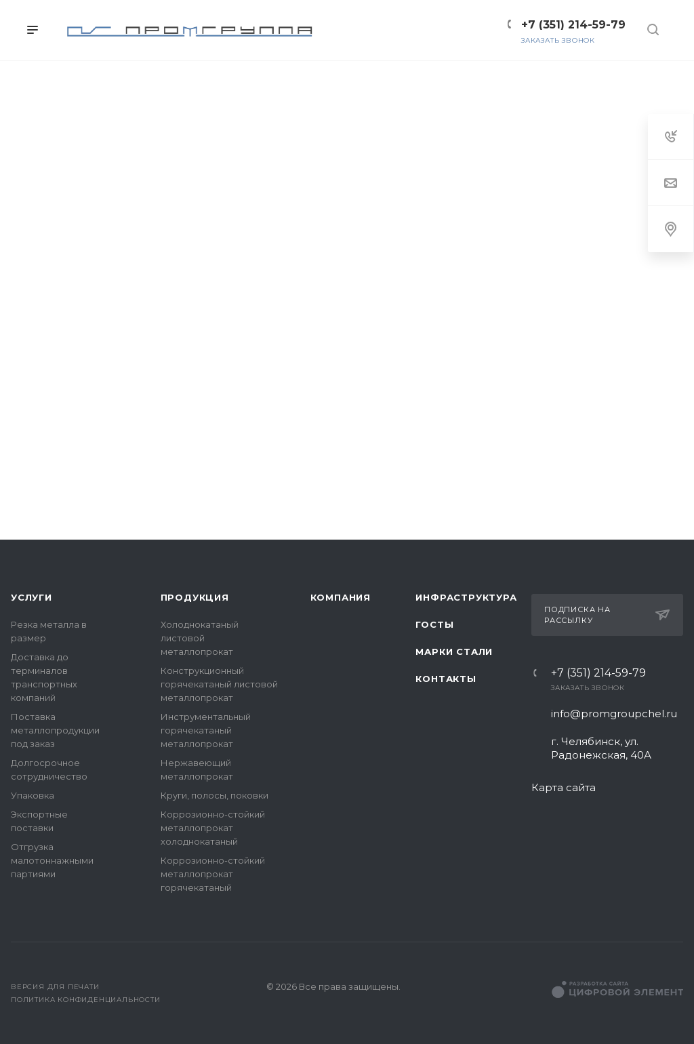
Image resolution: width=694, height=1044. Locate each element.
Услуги (31, 597)
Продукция (195, 597)
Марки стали (454, 651)
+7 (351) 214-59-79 (598, 673)
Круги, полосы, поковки (214, 795)
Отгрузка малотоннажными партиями (52, 860)
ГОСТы (434, 624)
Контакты (445, 678)
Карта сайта (563, 787)
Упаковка (32, 795)
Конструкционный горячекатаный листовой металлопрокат (219, 684)
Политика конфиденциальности (86, 999)
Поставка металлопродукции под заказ (55, 730)
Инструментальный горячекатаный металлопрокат (206, 730)
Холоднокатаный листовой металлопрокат (200, 638)
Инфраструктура (465, 597)
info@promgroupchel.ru (614, 713)
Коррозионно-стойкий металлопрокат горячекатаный (213, 874)
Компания (340, 597)
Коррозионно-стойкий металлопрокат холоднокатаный (213, 828)
